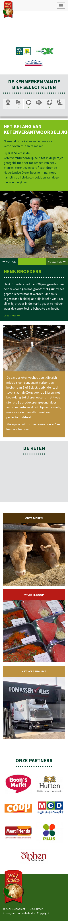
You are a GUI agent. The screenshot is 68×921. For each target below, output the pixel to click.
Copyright (43, 913)
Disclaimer (36, 909)
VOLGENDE (57, 261)
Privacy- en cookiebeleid (18, 913)
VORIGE (9, 261)
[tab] (8, 104)
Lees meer (12, 315)
